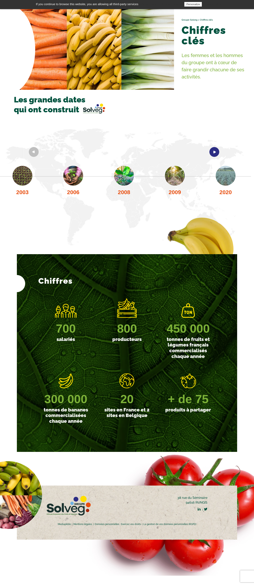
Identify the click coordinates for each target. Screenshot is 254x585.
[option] (73, 183)
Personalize (193, 4)
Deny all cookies (171, 4)
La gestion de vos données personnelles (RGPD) (169, 524)
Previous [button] (34, 152)
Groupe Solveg (189, 20)
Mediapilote (64, 524)
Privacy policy (212, 4)
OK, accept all (149, 4)
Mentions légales (82, 524)
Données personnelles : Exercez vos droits (118, 524)
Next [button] (214, 152)
